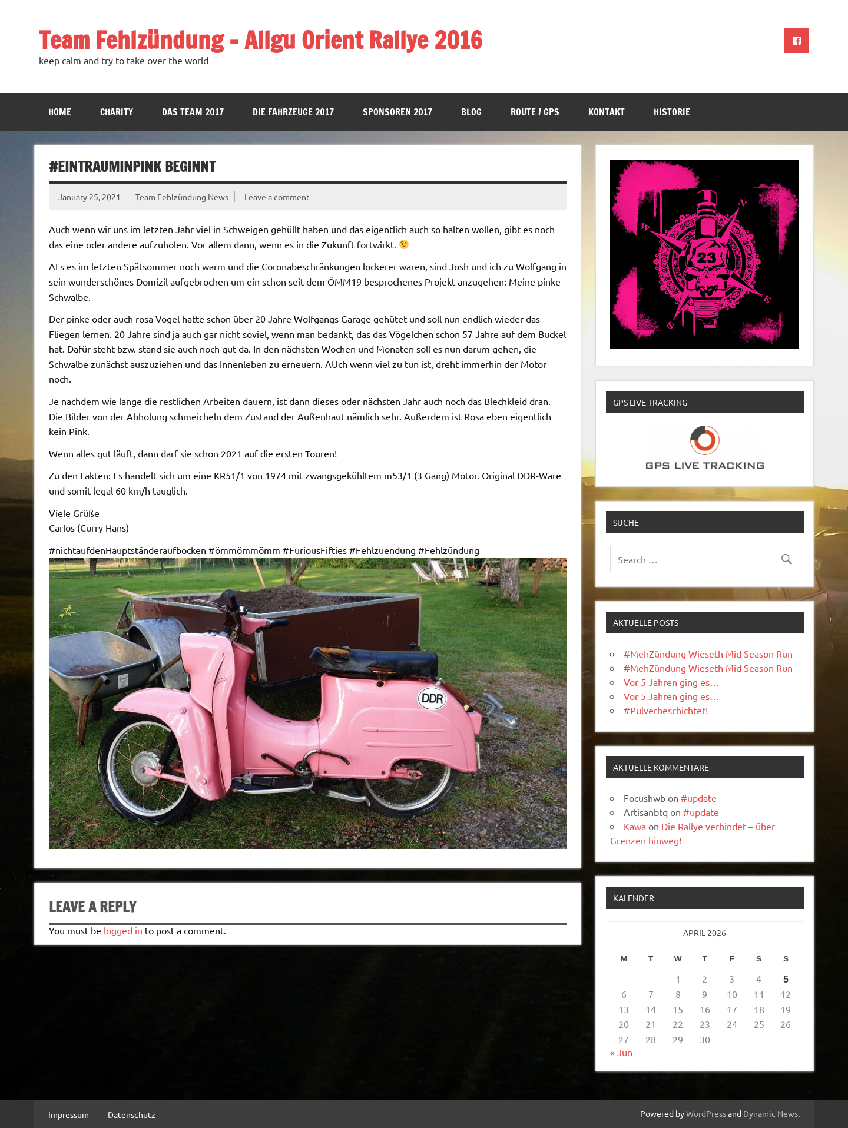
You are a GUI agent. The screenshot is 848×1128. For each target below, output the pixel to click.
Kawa (635, 826)
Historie (672, 111)
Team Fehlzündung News (181, 196)
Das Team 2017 (193, 111)
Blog (471, 111)
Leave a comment (277, 196)
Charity (116, 111)
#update (699, 798)
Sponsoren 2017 (397, 111)
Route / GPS (535, 111)
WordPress (706, 1113)
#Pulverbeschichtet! (666, 710)
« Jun (621, 1052)
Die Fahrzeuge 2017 (293, 111)
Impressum (68, 1114)
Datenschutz (131, 1114)
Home (59, 111)
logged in (123, 930)
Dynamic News (770, 1113)
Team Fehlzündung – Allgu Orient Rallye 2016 (260, 40)
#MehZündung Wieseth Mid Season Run (708, 653)
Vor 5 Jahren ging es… (671, 682)
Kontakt (606, 111)
